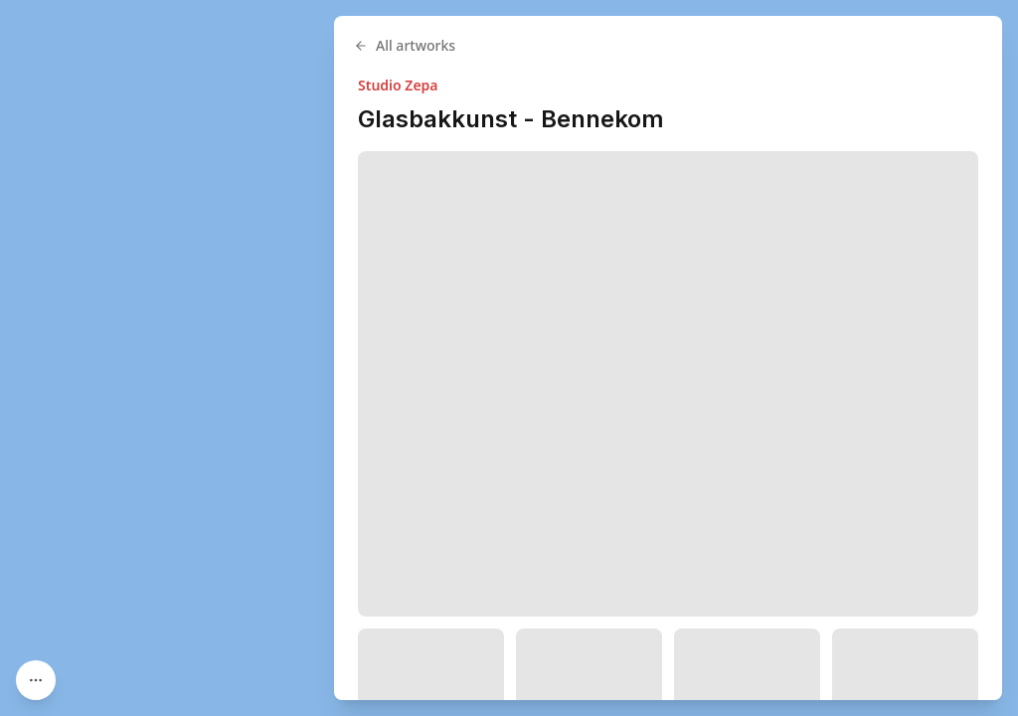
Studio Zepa (398, 85)
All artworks (404, 45)
